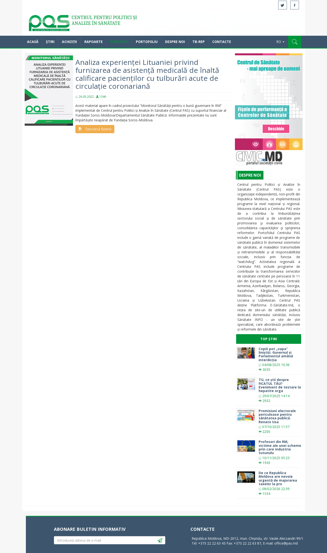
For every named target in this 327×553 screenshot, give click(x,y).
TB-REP (198, 41)
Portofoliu (147, 41)
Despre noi (175, 41)
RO (280, 41)
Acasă (49, 24)
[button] (294, 42)
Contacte (221, 41)
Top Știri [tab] (268, 339)
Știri (50, 41)
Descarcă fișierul (95, 129)
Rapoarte (93, 41)
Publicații (119, 41)
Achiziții (69, 41)
